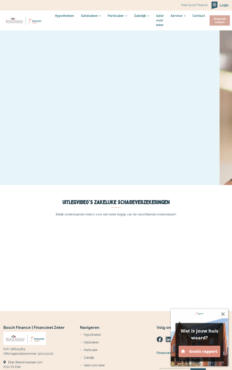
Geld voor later (160, 20)
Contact (198, 16)
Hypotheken (64, 16)
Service (178, 16)
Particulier (117, 16)
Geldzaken (91, 16)
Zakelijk (141, 16)
